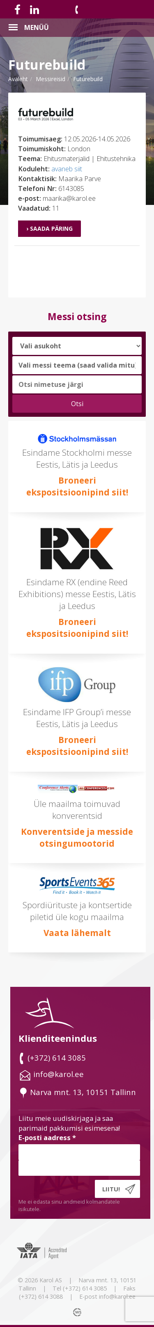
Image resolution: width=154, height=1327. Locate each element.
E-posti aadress (47, 1137)
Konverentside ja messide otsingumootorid (77, 837)
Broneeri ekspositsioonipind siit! (77, 486)
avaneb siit (66, 168)
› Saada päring (49, 228)
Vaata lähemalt (77, 932)
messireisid (50, 79)
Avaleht (18, 79)
